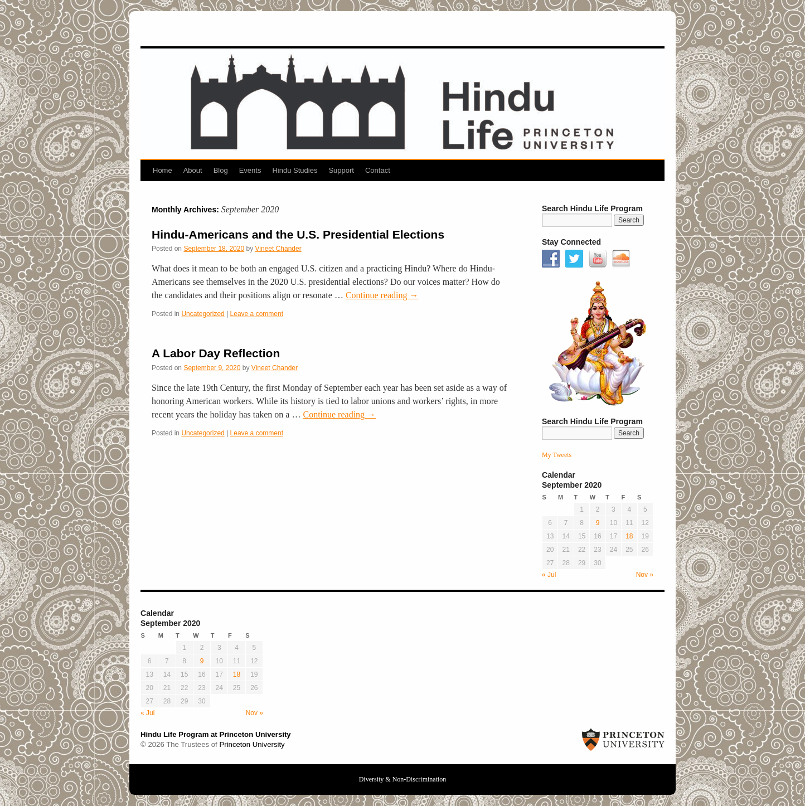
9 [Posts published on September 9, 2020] (598, 523)
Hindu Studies (294, 170)
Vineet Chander (278, 249)
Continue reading (382, 295)
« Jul (549, 575)
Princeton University (251, 744)
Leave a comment (256, 314)
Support (341, 170)
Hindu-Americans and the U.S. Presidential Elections (298, 234)
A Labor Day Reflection (216, 353)
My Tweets (556, 455)
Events (250, 170)
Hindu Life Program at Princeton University (215, 734)
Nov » (644, 575)
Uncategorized (202, 314)
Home (162, 170)
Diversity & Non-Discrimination (403, 779)
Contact (377, 170)
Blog (221, 170)
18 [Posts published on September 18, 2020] (629, 536)
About (192, 170)
